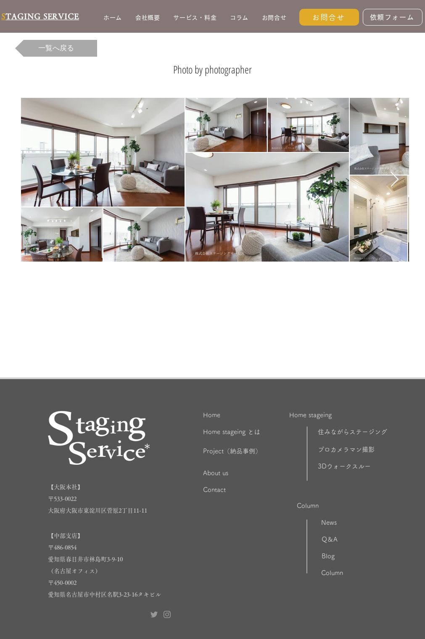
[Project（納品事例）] (251, 451)
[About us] (245, 473)
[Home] (237, 415)
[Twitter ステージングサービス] (154, 614)
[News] (350, 522)
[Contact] (245, 490)
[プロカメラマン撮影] (369, 449)
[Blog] (349, 556)
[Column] (339, 506)
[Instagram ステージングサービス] (167, 614)
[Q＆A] (351, 539)
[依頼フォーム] (392, 17)
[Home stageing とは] (254, 432)
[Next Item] (394, 180)
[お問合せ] (329, 17)
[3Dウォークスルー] (369, 466)
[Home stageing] (331, 415)
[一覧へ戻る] (56, 48)
